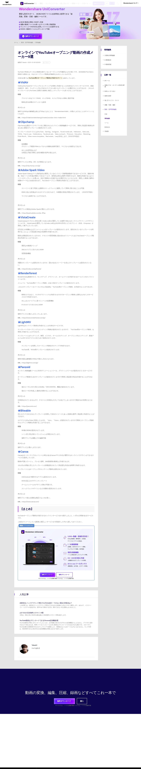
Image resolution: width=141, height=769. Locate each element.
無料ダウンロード (100, 3)
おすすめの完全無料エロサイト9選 (33, 612)
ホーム (16, 42)
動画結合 (107, 126)
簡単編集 (107, 118)
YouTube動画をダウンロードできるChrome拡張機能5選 (41, 619)
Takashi (24, 61)
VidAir (24, 81)
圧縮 (106, 113)
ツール (107, 122)
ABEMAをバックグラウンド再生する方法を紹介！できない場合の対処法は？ (49, 602)
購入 (111, 3)
